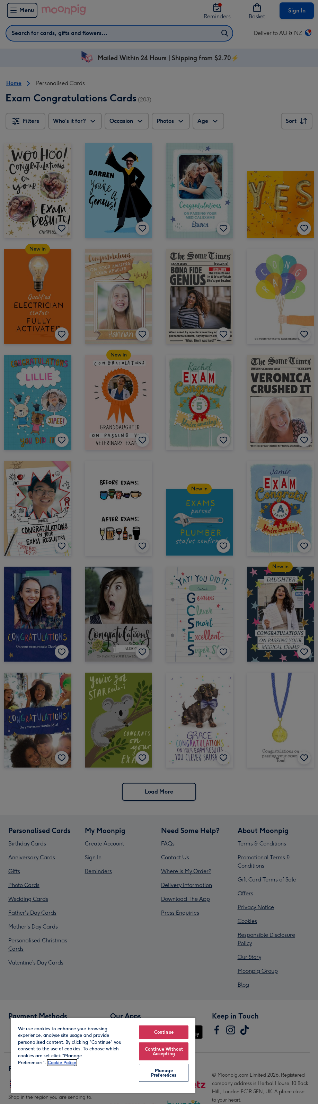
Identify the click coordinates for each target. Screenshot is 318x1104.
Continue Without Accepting (164, 1051)
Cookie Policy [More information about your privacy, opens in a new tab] (62, 1062)
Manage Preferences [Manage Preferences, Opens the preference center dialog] (163, 1073)
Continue (164, 1032)
